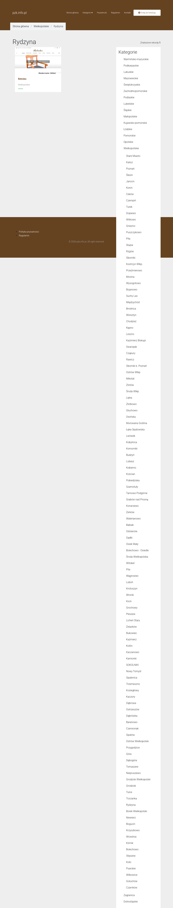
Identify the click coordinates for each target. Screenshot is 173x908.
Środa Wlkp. (132, 391)
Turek (129, 206)
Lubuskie (129, 71)
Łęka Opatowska (135, 429)
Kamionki (131, 658)
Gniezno (130, 225)
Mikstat (130, 378)
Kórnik (129, 843)
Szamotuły (132, 486)
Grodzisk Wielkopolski (138, 779)
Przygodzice (133, 747)
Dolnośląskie (131, 901)
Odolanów (132, 531)
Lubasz (130, 461)
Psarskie (131, 868)
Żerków (130, 512)
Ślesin (129, 175)
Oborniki (130, 257)
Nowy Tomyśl (133, 671)
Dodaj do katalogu (147, 13)
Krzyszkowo (133, 830)
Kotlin (129, 645)
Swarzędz (131, 346)
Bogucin (130, 823)
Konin (129, 187)
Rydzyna (131, 804)
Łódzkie (128, 129)
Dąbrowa (131, 703)
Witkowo (131, 219)
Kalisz (129, 162)
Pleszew (130, 614)
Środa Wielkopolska (137, 556)
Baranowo (132, 722)
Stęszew (131, 855)
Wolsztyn (131, 315)
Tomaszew (132, 766)
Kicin (129, 601)
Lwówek (130, 435)
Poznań (130, 168)
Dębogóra (131, 760)
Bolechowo (132, 849)
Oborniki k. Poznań (136, 365)
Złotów (130, 384)
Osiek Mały (132, 544)
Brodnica (131, 308)
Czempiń (131, 200)
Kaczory (130, 696)
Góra (129, 753)
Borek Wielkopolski (136, 811)
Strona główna (72, 13)
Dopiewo (131, 213)
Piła (128, 238)
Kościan (130, 474)
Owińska (131, 416)
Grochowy (132, 607)
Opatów (130, 734)
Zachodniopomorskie (135, 91)
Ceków (130, 194)
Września (131, 836)
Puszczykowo (133, 232)
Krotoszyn (132, 588)
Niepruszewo (133, 773)
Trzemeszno (133, 683)
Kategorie (88, 13)
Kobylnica (131, 442)
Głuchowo (132, 410)
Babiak (130, 524)
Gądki (129, 537)
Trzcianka (131, 798)
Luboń (129, 582)
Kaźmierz (131, 639)
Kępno (129, 327)
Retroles (22, 79)
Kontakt (127, 13)
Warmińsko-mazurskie (136, 59)
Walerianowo (133, 518)
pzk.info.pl (20, 13)
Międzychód (133, 302)
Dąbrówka (132, 715)
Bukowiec (131, 633)
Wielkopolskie (41, 26)
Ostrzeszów (132, 709)
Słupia (129, 245)
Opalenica (131, 677)
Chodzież (131, 321)
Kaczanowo (132, 652)
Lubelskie (129, 103)
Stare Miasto (133, 155)
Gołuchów (132, 881)
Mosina (130, 276)
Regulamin (115, 13)
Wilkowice (132, 874)
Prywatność (102, 13)
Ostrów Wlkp (133, 372)
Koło (128, 862)
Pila (128, 569)
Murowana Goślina (136, 423)
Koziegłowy (132, 690)
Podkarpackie (131, 65)
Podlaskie (129, 97)
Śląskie (127, 110)
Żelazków (131, 626)
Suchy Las (132, 295)
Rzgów (130, 251)
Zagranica (129, 895)
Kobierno (131, 467)
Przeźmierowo (134, 270)
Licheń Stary (133, 620)
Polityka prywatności (29, 231)
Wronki (130, 594)
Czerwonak (132, 728)
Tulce (129, 792)
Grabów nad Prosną (137, 499)
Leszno (130, 334)
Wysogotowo (133, 283)
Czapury (130, 353)
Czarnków (131, 887)
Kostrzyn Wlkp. (134, 264)
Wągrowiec (132, 575)
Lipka (129, 397)
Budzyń (130, 454)
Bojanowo (131, 289)
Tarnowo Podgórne (136, 493)
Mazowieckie (131, 78)
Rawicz (130, 359)
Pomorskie (130, 135)
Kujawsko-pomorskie (135, 122)
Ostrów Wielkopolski (137, 741)
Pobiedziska (133, 480)
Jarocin (130, 181)
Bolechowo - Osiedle (137, 550)
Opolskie (128, 141)
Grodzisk (131, 785)
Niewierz (131, 817)
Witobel (130, 563)
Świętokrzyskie (132, 84)
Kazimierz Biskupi (136, 340)
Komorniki (132, 448)
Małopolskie (130, 116)
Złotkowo (131, 404)
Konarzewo (132, 505)
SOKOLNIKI (132, 664)
